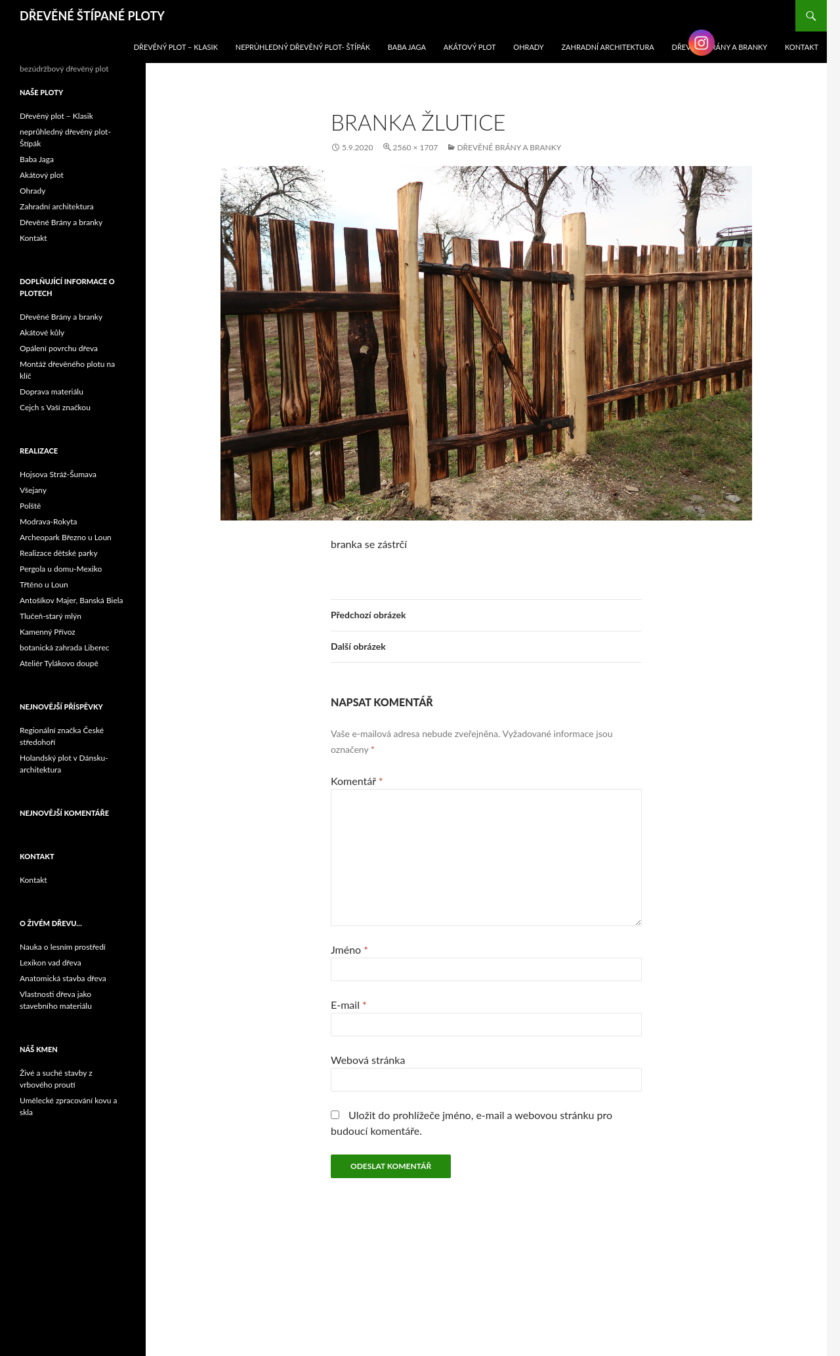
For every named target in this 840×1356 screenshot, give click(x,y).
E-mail (349, 1004)
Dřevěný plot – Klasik (176, 47)
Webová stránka (368, 1059)
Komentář (357, 780)
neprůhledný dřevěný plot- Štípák (303, 47)
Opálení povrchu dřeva (59, 348)
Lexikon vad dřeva (50, 962)
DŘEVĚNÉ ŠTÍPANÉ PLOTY (92, 16)
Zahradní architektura (608, 47)
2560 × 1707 (415, 147)
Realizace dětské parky (59, 553)
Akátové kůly (42, 332)
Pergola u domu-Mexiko (61, 569)
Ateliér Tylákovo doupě (59, 663)
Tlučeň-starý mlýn (50, 616)
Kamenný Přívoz (47, 632)
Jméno (349, 949)
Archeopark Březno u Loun (66, 537)
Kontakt (33, 238)
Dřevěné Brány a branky (509, 147)
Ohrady (528, 47)
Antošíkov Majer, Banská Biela (71, 600)
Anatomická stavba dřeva (63, 978)
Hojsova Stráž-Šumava (58, 474)
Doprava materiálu (51, 391)
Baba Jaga (407, 47)
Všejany (33, 490)
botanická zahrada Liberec (64, 647)
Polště (30, 506)
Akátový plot (470, 47)
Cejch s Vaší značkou (55, 407)
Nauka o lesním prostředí (63, 947)
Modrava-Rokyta (48, 521)
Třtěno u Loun (44, 584)
